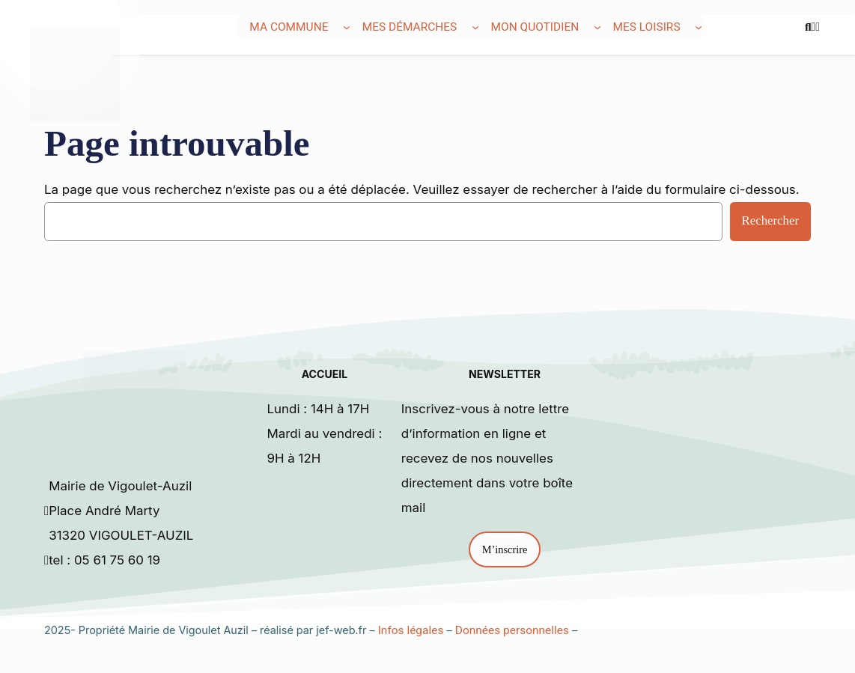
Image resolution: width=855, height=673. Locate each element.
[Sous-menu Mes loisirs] (698, 27)
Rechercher (770, 220)
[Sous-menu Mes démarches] (475, 27)
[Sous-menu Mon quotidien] (597, 27)
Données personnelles (512, 630)
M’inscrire (505, 549)
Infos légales (411, 630)
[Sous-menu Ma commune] (346, 27)
